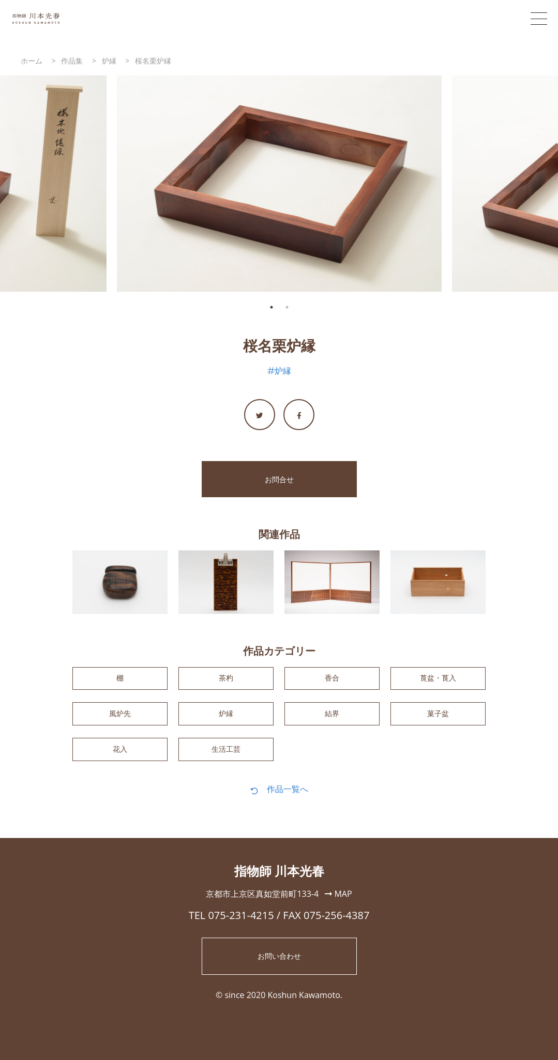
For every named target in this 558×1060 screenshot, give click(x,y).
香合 (332, 680)
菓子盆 (438, 719)
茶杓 (226, 680)
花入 (120, 759)
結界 (332, 719)
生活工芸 (226, 759)
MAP (338, 905)
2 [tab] (287, 307)
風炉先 (120, 719)
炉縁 (283, 370)
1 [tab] (271, 307)
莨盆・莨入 (438, 680)
